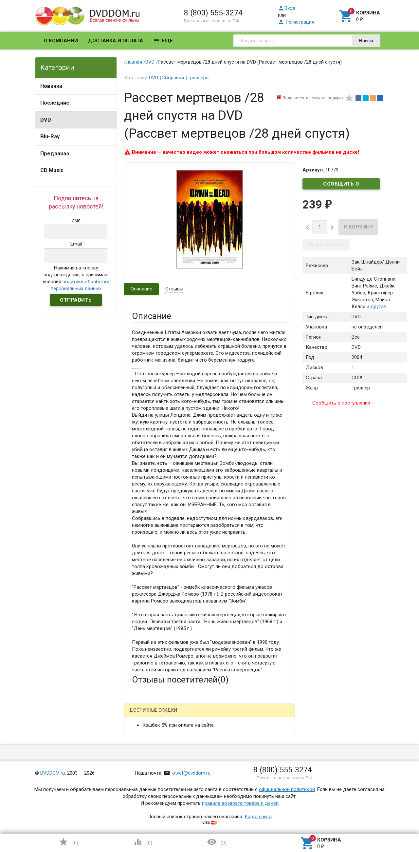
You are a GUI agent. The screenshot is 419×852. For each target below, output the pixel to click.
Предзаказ (54, 153)
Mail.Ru (173, 715)
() (68, 842)
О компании (61, 41)
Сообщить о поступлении (341, 185)
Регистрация (296, 22)
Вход (287, 8)
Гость (140, 715)
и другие (375, 306)
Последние (54, 103)
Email (137, 756)
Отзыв (139, 810)
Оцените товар (148, 799)
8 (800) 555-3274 (213, 12)
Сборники (173, 78)
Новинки (51, 86)
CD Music (52, 170)
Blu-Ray (50, 136)
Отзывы (174, 289)
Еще (163, 40)
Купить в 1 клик (326, 244)
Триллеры (199, 78)
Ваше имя (143, 738)
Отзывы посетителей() (180, 679)
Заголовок (144, 781)
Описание (141, 289)
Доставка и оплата (115, 41)
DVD (45, 120)
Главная (133, 62)
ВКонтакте (214, 715)
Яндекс (254, 715)
